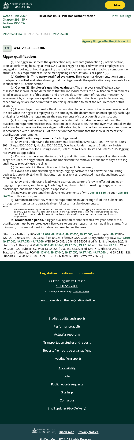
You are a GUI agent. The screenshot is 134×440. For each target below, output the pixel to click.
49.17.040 (57, 234)
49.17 (114, 234)
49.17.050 (71, 234)
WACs (6, 16)
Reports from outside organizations (67, 350)
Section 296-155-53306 (14, 25)
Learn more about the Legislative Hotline (67, 300)
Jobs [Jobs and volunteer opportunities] (67, 376)
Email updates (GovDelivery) (67, 408)
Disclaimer (66, 432)
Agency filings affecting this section (106, 41)
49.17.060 (86, 234)
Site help (67, 392)
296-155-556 (98, 193)
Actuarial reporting (67, 334)
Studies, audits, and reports (67, 318)
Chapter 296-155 (14, 19)
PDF (7, 48)
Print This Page (121, 16)
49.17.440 (85, 252)
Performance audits (67, 326)
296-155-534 (60, 34)
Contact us (67, 400)
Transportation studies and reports (67, 342)
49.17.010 (43, 234)
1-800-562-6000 (67, 286)
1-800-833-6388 (81, 291)
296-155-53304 (12, 34)
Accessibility (67, 368)
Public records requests (67, 384)
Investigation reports (67, 358)
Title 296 (19, 16)
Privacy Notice (88, 432)
